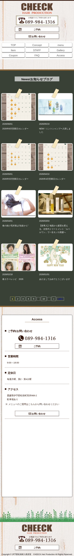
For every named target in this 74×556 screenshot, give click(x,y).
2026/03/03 (44, 221)
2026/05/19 (44, 124)
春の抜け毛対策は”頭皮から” (15, 225)
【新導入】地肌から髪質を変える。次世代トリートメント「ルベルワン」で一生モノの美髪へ (54, 228)
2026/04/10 (44, 174)
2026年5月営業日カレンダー (15, 179)
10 (43, 299)
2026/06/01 (7, 124)
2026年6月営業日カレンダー (15, 128)
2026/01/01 (44, 274)
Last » (60, 299)
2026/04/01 (7, 221)
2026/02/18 (7, 274)
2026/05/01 (7, 174)
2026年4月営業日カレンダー (52, 179)
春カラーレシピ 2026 (12, 279)
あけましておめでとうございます (54, 279)
